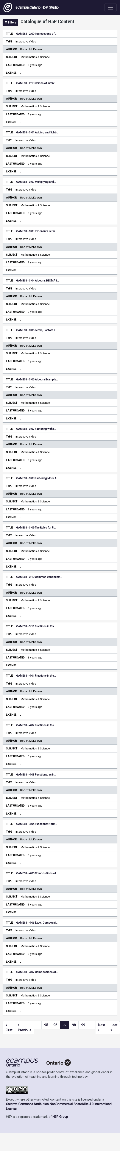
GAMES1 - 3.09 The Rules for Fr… (36, 527)
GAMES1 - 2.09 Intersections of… (36, 33)
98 (74, 1025)
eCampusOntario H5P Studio (31, 7)
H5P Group (60, 1117)
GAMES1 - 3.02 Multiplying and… (36, 181)
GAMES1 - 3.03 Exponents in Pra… (36, 231)
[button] (10, 22)
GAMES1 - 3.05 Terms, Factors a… (36, 330)
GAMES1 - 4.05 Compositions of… (37, 873)
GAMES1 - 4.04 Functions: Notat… (36, 824)
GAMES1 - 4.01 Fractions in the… (36, 675)
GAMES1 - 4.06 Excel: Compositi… (37, 922)
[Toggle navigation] (110, 7)
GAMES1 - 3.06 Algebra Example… (37, 379)
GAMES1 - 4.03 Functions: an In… (36, 774)
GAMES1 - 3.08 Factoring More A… (37, 478)
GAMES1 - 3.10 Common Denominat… (39, 577)
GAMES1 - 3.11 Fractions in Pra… (36, 626)
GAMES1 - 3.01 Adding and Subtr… (37, 132)
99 (83, 1025)
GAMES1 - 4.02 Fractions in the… (36, 725)
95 (46, 1025)
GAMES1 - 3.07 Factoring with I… (36, 428)
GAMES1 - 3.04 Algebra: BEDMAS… (37, 280)
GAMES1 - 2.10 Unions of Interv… (36, 83)
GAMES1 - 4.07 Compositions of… (37, 972)
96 (55, 1025)
